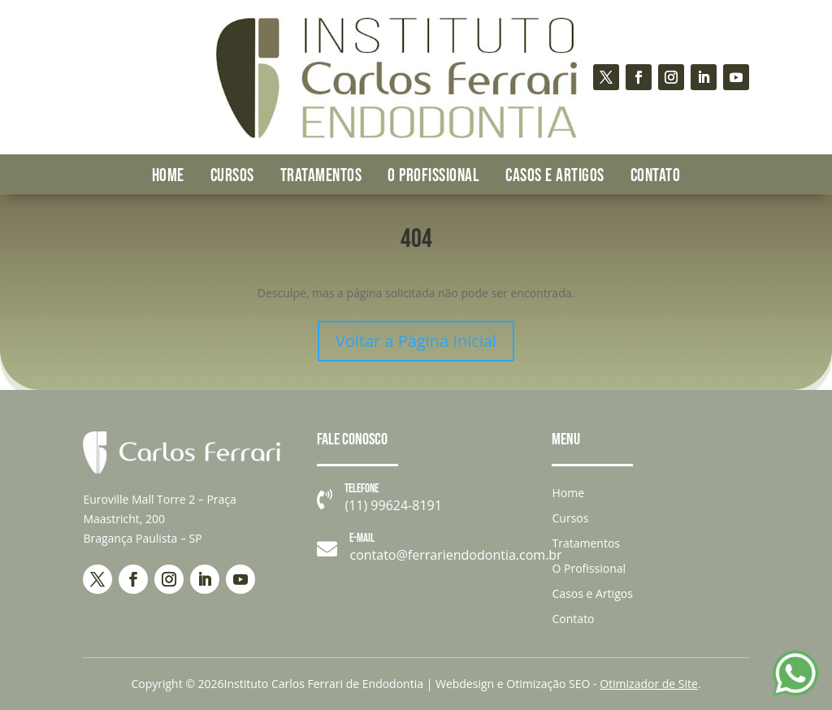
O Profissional (433, 176)
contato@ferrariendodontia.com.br (455, 555)
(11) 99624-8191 (392, 505)
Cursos (232, 176)
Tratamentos (321, 176)
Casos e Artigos (554, 176)
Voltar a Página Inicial (416, 341)
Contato (655, 176)
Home (168, 176)
